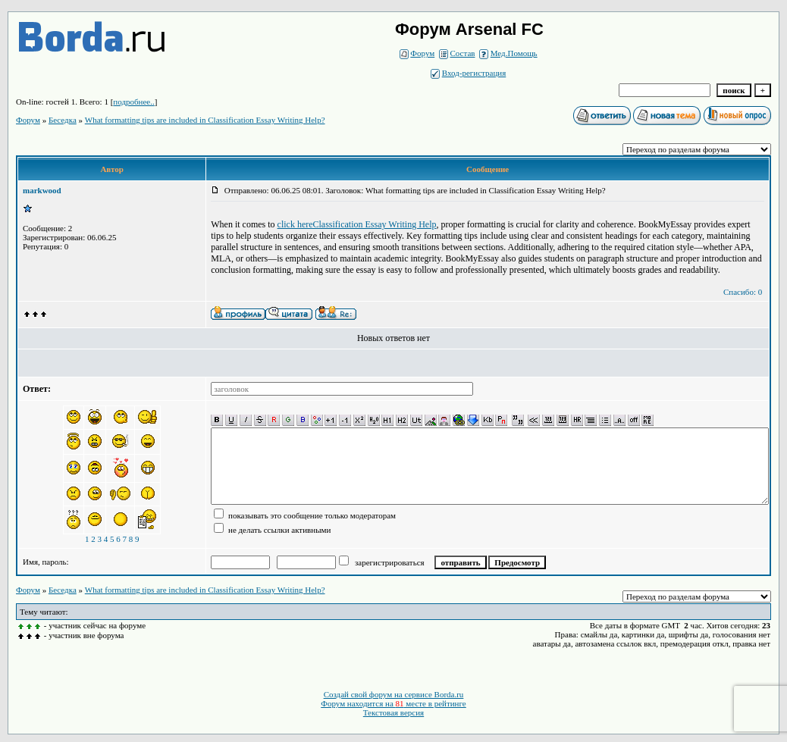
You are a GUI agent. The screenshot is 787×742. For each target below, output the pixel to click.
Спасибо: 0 (742, 291)
